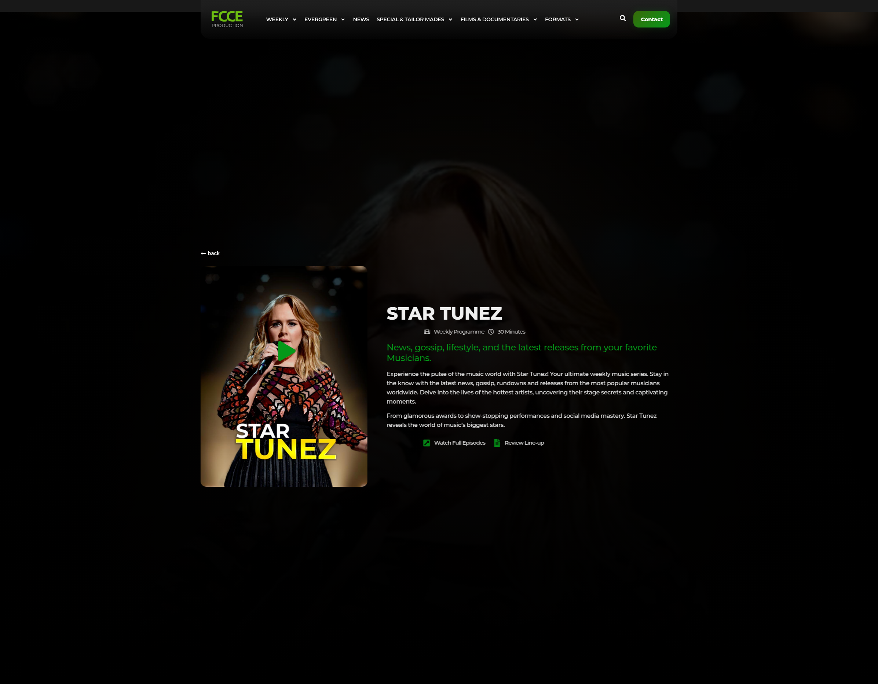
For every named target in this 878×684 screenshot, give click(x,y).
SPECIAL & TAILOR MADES (415, 19)
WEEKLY (281, 19)
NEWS (361, 19)
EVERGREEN (324, 19)
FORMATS (562, 19)
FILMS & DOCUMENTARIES (499, 19)
